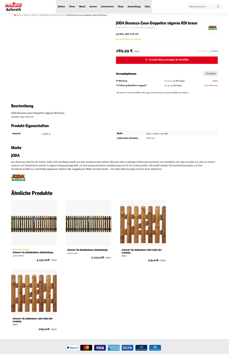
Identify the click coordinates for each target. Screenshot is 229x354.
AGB (13, 311)
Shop (120, 6)
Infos (147, 6)
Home (19, 15)
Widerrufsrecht (18, 314)
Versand (214, 51)
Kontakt (49, 317)
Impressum (16, 321)
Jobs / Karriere (52, 307)
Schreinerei (107, 6)
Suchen (218, 6)
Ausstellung (134, 6)
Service (49, 314)
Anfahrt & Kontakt (92, 319)
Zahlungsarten (18, 327)
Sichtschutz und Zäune (48, 15)
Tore (62, 15)
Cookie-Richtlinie (18, 331)
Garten (93, 6)
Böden (61, 6)
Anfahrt (210, 73)
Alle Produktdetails (150, 27)
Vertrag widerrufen (22, 335)
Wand (82, 6)
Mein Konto (16, 307)
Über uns (50, 321)
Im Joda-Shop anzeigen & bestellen (170, 59)
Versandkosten (211, 85)
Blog (48, 311)
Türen (72, 6)
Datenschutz (17, 317)
